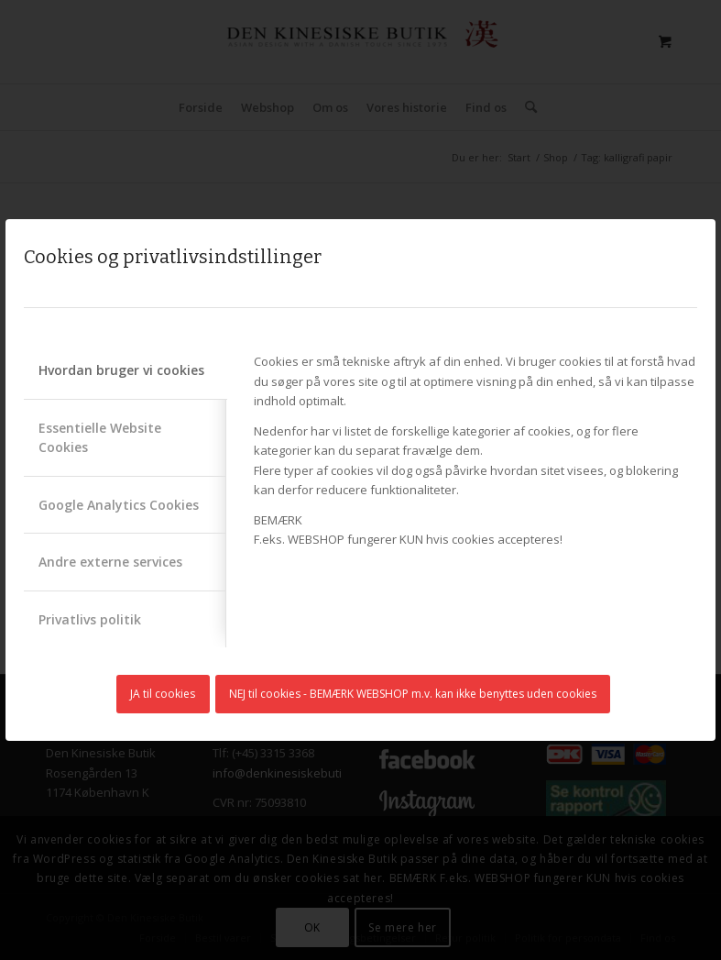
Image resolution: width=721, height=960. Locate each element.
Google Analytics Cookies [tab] (118, 504)
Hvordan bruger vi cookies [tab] (121, 370)
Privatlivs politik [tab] (89, 619)
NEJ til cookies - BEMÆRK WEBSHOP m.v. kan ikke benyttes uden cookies (412, 693)
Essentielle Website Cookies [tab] (99, 437)
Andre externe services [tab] (110, 561)
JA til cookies (162, 693)
